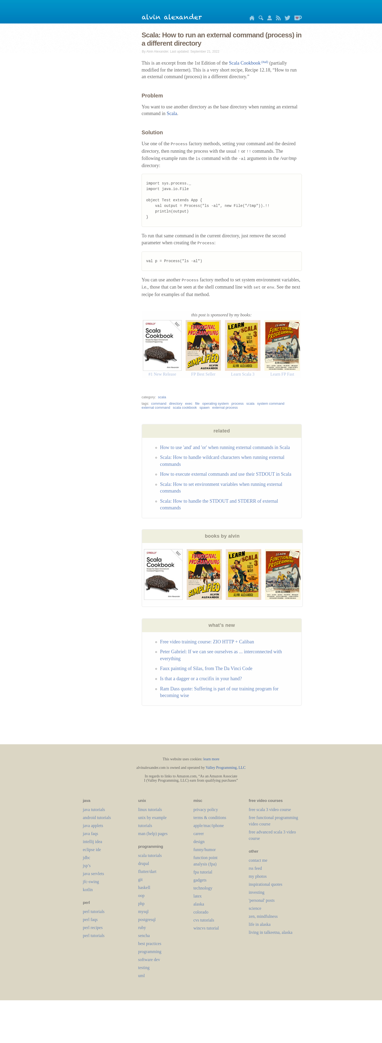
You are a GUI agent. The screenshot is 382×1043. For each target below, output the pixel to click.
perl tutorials (93, 911)
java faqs (90, 833)
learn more (211, 759)
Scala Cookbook (248, 63)
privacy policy (205, 809)
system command (270, 404)
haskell (144, 887)
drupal (143, 863)
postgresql (147, 919)
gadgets (199, 880)
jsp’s (87, 865)
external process (225, 408)
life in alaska (260, 924)
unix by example (152, 817)
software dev (149, 959)
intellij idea (92, 841)
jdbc (86, 857)
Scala (172, 113)
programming (149, 951)
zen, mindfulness (263, 916)
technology (202, 888)
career (198, 833)
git (140, 879)
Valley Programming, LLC (226, 768)
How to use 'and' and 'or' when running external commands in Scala (225, 447)
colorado (200, 912)
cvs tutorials (203, 920)
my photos (258, 876)
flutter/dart (147, 871)
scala (162, 397)
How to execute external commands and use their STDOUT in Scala (225, 474)
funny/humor (204, 849)
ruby (142, 927)
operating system (215, 404)
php (141, 903)
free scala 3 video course (270, 809)
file (197, 404)
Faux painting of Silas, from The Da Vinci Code (206, 668)
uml (141, 975)
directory (175, 404)
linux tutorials (150, 809)
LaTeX (197, 896)
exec (188, 404)
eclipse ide (92, 849)
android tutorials (97, 817)
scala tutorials (150, 855)
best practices (149, 943)
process (237, 404)
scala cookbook (185, 408)
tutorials (145, 825)
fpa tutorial (202, 872)
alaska (198, 904)
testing (144, 967)
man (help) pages (152, 833)
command (158, 404)
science (255, 908)
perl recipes (93, 927)
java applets (93, 825)
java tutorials (94, 809)
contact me (258, 860)
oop (141, 895)
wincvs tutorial (206, 928)
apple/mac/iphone (208, 825)
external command (156, 408)
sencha (144, 935)
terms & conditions (209, 817)
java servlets (93, 873)
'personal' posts (262, 900)
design (199, 841)
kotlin (88, 889)
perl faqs (90, 919)
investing (256, 892)
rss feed (255, 868)
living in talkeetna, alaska (271, 932)
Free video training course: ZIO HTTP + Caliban (207, 641)
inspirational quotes (265, 884)
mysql (143, 911)
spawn (205, 408)
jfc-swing (91, 881)
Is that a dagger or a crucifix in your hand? (201, 678)
